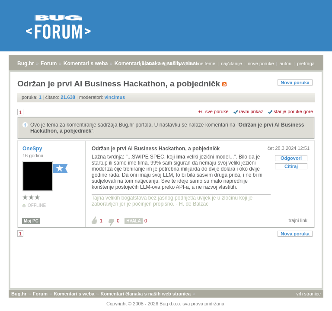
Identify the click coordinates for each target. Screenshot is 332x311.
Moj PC (31, 221)
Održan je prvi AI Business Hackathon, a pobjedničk (156, 149)
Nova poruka (295, 82)
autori (286, 63)
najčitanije (231, 63)
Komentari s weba (86, 63)
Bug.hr (25, 63)
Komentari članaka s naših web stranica (146, 293)
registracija (171, 63)
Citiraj (291, 166)
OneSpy (33, 149)
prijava (147, 63)
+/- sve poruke (213, 111)
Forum (49, 63)
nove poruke (261, 63)
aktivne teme (201, 63)
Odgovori (291, 158)
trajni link (298, 220)
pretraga (306, 63)
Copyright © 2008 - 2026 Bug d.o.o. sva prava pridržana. (166, 303)
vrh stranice (308, 293)
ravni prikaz (251, 111)
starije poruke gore (293, 111)
